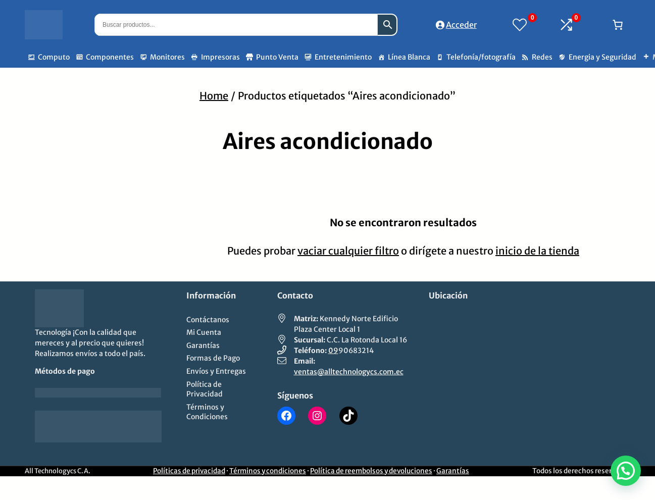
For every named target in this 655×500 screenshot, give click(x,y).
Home (213, 95)
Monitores (167, 57)
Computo (54, 57)
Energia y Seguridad (602, 57)
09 (333, 350)
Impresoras (220, 57)
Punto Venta (277, 57)
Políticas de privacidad (189, 471)
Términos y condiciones (267, 471)
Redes (542, 57)
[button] (626, 471)
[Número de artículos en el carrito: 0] (617, 24)
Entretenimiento (343, 57)
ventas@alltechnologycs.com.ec (349, 371)
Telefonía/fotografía (481, 57)
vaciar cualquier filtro (348, 250)
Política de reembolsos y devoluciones (371, 471)
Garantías (452, 471)
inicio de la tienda (537, 250)
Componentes (110, 57)
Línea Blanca (409, 57)
